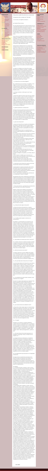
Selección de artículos (5, 34)
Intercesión (3, 21)
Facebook (3, 48)
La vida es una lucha (40, 40)
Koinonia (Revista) (5, 33)
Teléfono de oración (5, 20)
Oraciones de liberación (5, 24)
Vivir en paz (39, 39)
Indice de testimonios (5, 40)
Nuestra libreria (39, 36)
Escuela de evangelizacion (41, 29)
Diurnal (3, 18)
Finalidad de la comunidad (41, 26)
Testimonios (39, 35)
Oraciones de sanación (5, 25)
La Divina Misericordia (5, 37)
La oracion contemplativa (41, 52)
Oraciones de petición (5, 23)
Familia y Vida (4, 43)
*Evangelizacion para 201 (41, 51)
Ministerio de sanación (5, 35)
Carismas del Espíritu (5, 36)
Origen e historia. (40, 25)
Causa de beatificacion (41, 21)
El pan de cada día (5, 17)
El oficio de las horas (5, 19)
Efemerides (39, 37)
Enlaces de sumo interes (6, 44)
